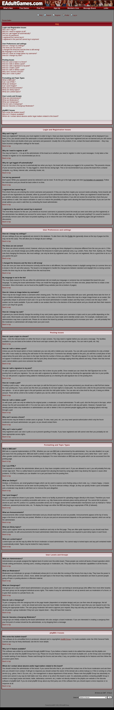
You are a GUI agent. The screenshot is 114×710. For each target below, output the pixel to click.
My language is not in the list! (13, 52)
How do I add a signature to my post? (16, 66)
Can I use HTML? (8, 82)
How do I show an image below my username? (19, 53)
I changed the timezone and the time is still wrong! (20, 50)
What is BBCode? (9, 80)
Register (57, 15)
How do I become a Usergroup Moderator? (18, 106)
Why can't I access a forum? (12, 72)
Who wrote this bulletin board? (13, 112)
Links (106, 8)
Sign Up (57, 8)
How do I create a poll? (10, 68)
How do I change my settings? (13, 46)
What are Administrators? (11, 98)
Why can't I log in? (9, 30)
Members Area (73, 8)
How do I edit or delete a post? (13, 64)
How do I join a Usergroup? (12, 104)
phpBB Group (66, 639)
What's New (8, 8)
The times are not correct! (11, 48)
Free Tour (40, 8)
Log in (74, 15)
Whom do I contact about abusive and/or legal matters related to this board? (30, 116)
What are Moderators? (10, 100)
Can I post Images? (9, 86)
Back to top (6, 146)
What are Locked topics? (11, 92)
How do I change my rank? (12, 55)
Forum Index (6, 20)
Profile (66, 15)
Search (47, 15)
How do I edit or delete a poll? (13, 70)
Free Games (24, 8)
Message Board (89, 8)
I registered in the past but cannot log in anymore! (20, 39)
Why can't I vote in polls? (11, 74)
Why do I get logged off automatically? (16, 33)
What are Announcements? (12, 88)
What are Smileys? (9, 84)
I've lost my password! (10, 35)
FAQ (40, 15)
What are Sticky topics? (11, 90)
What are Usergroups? (10, 102)
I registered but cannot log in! (13, 37)
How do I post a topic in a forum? (14, 62)
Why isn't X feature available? (13, 114)
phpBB (53, 705)
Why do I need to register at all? (14, 31)
